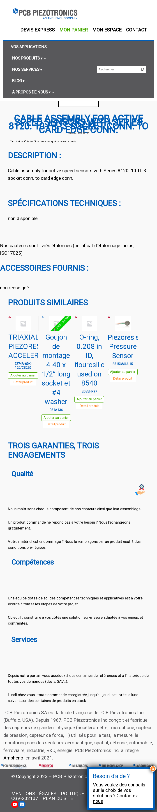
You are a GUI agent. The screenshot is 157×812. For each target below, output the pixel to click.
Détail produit (23, 382)
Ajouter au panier (23, 375)
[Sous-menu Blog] (19, 81)
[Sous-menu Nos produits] (28, 58)
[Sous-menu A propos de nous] (32, 92)
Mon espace (107, 30)
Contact (136, 30)
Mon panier (73, 30)
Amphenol (13, 758)
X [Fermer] (153, 769)
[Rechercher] (142, 69)
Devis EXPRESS (37, 30)
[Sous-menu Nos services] (28, 69)
